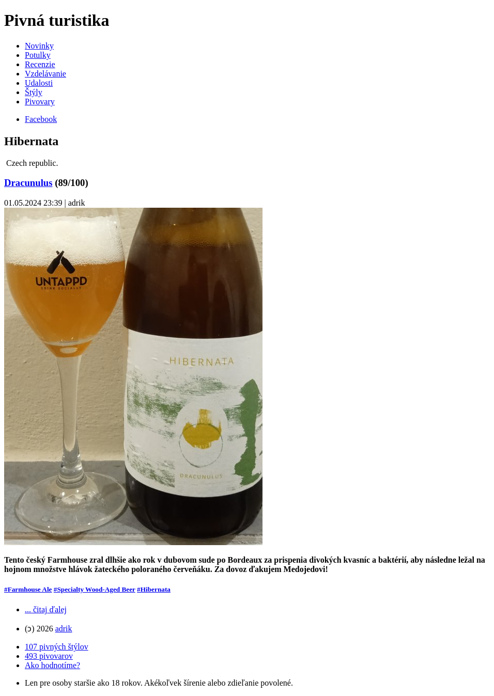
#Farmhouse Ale (28, 589)
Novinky (39, 45)
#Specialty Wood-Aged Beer (94, 589)
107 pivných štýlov (56, 646)
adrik (63, 628)
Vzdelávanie (45, 73)
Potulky (38, 55)
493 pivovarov (49, 656)
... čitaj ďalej (46, 609)
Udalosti (39, 83)
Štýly (33, 92)
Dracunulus (28, 182)
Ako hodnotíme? (52, 665)
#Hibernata (154, 589)
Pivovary (40, 101)
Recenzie (40, 64)
